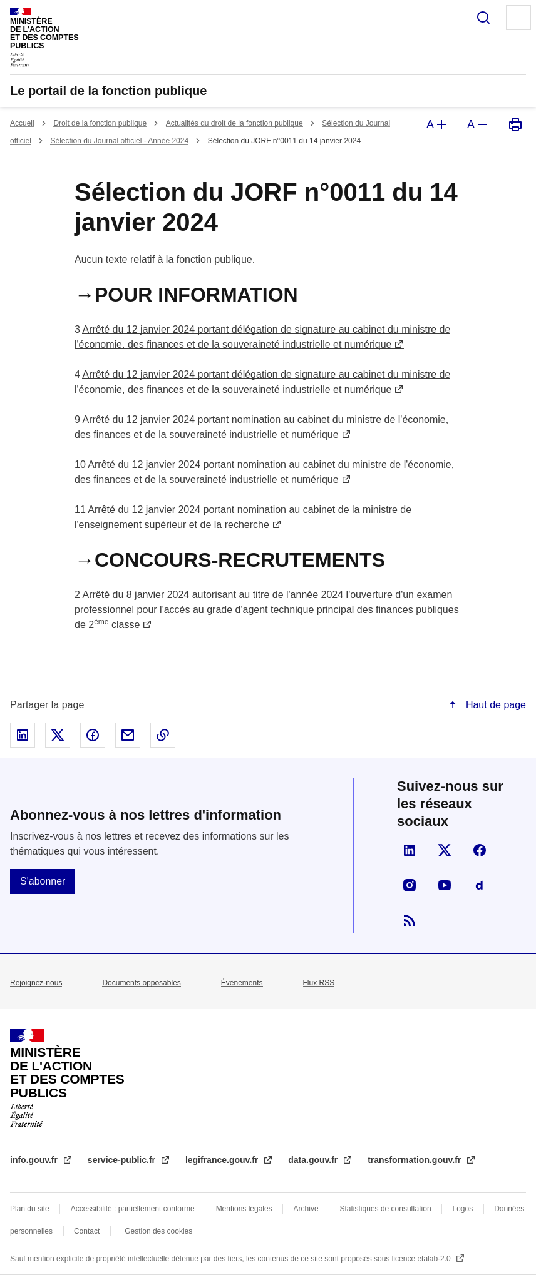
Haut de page (494, 704)
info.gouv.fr (35, 1160)
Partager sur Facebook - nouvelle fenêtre (92, 735)
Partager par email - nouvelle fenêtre (127, 735)
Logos (463, 1208)
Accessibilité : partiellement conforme (133, 1208)
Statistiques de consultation (385, 1208)
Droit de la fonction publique (100, 123)
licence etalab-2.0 (422, 1258)
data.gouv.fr (314, 1160)
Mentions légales (244, 1208)
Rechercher (483, 17)
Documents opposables (141, 982)
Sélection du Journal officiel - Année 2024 (119, 140)
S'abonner (42, 881)
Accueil (22, 123)
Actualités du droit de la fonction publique (234, 123)
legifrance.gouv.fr (222, 1160)
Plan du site (29, 1208)
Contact (87, 1231)
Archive (306, 1208)
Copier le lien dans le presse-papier (162, 735)
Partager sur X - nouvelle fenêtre (57, 735)
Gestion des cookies (158, 1231)
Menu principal (518, 17)
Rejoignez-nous (36, 982)
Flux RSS (319, 982)
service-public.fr (123, 1160)
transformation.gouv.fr (415, 1160)
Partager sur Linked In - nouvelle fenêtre (22, 735)
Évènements (242, 982)
